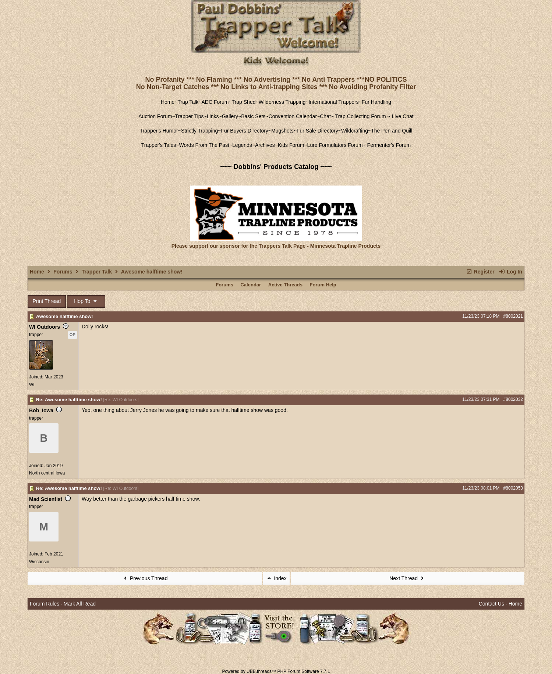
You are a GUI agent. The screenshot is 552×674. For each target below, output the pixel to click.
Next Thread (407, 578)
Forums (62, 272)
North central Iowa (47, 473)
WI (32, 384)
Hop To (86, 301)
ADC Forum (215, 102)
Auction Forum (155, 116)
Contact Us (491, 604)
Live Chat (403, 116)
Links (213, 116)
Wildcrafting (354, 131)
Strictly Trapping (199, 131)
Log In (510, 272)
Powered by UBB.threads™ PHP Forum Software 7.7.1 (276, 671)
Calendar (250, 284)
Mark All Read (80, 604)
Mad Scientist (45, 499)
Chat (325, 116)
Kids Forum (291, 145)
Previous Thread (145, 578)
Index (276, 578)
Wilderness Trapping (282, 102)
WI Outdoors (44, 327)
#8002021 (513, 316)
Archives (265, 145)
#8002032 (513, 399)
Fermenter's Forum (388, 145)
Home (167, 102)
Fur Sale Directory (317, 131)
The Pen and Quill (391, 131)
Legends (242, 145)
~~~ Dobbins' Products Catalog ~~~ (276, 166)
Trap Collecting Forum (360, 116)
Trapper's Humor (159, 131)
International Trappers (333, 102)
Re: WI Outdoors (121, 399)
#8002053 (513, 488)
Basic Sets (253, 116)
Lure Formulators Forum (335, 145)
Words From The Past (204, 145)
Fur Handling (376, 102)
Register (480, 272)
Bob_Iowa (41, 410)
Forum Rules (44, 604)
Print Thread (47, 301)
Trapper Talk (97, 272)
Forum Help (323, 284)
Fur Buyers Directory (244, 131)
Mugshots (282, 131)
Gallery (230, 116)
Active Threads (285, 284)
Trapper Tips (189, 116)
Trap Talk (188, 102)
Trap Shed (244, 102)
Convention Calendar (293, 116)
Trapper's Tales (158, 145)
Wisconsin (39, 561)
